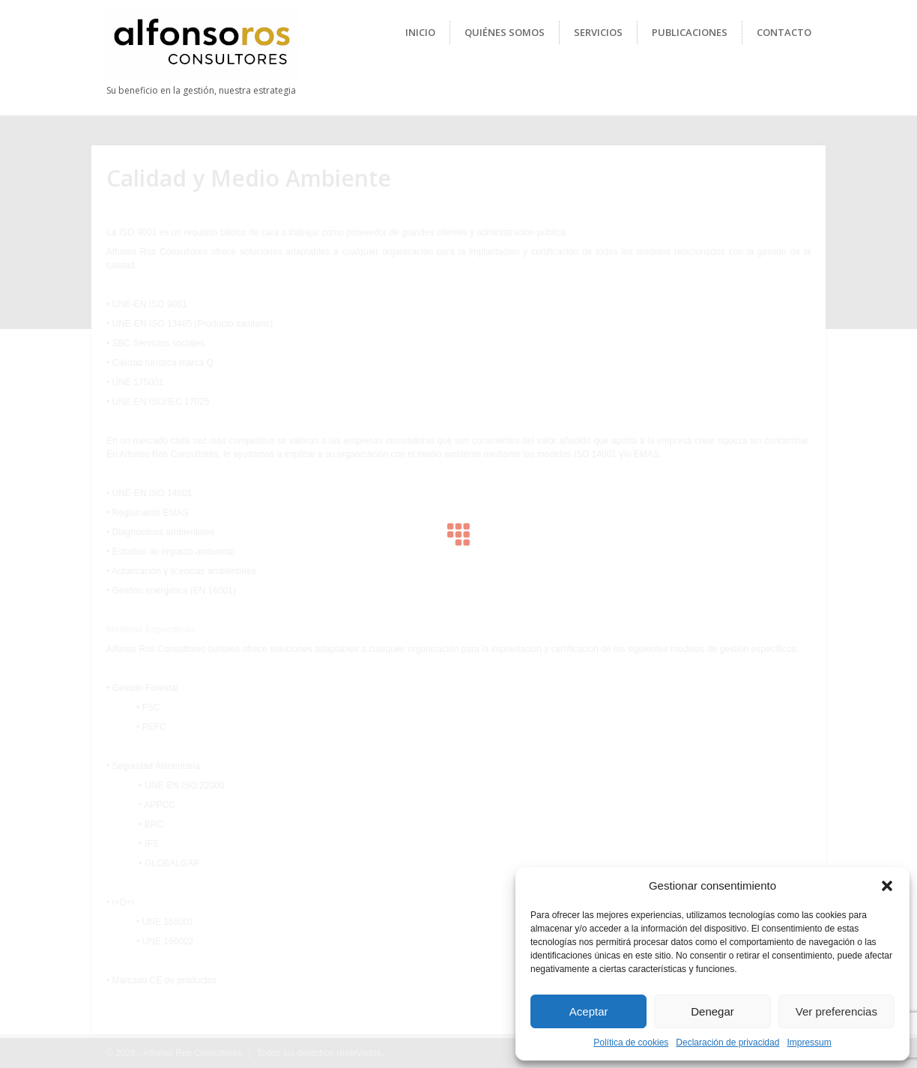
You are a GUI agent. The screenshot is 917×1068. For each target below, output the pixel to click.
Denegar (712, 1011)
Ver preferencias (836, 1011)
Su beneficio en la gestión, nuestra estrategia (201, 90)
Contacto (784, 32)
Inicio (420, 32)
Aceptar (588, 1011)
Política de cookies (630, 1042)
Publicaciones (689, 32)
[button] (887, 885)
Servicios (598, 32)
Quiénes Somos (504, 32)
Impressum (809, 1042)
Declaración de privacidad (727, 1042)
